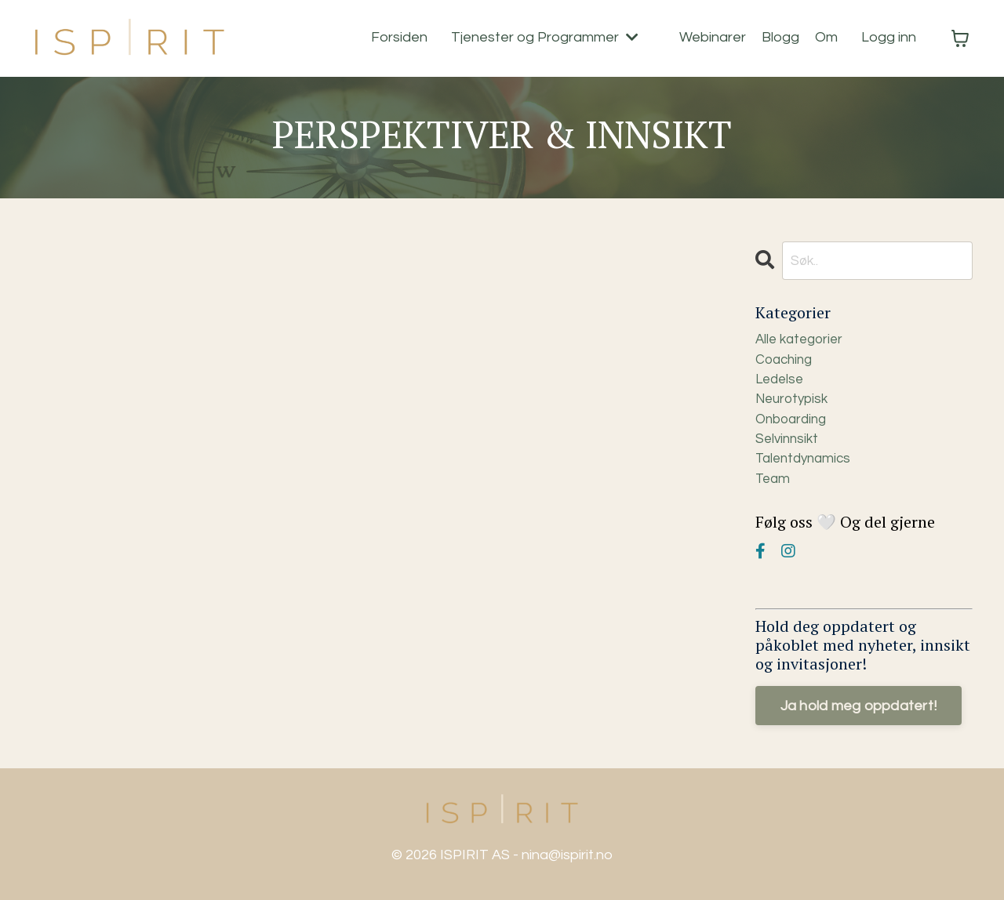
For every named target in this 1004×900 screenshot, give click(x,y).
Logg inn (888, 38)
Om (826, 38)
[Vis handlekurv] (960, 38)
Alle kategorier (802, 341)
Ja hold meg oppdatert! (858, 716)
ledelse (781, 383)
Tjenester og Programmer (544, 38)
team (773, 489)
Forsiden (399, 38)
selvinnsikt (788, 447)
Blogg (780, 38)
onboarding (793, 426)
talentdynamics (806, 468)
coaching (786, 362)
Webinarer (712, 38)
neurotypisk (794, 404)
